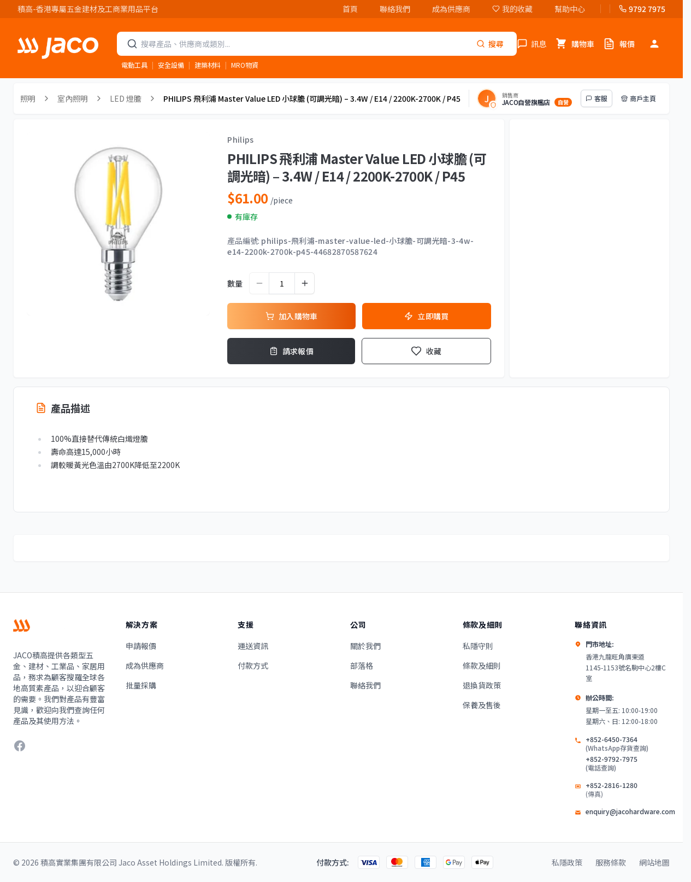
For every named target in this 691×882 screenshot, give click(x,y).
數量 (235, 283)
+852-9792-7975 (617, 763)
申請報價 (141, 645)
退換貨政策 (482, 685)
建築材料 (207, 64)
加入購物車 (291, 316)
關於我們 (365, 645)
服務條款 (610, 862)
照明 (28, 98)
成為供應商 (451, 8)
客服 (596, 98)
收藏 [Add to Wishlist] (426, 351)
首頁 (350, 8)
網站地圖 (654, 862)
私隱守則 (478, 645)
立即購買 (426, 316)
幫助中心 (569, 8)
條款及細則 (482, 665)
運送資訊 (253, 645)
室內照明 (72, 98)
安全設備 (171, 64)
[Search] (490, 43)
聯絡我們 (395, 8)
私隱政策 (567, 862)
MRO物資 (244, 64)
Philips (240, 139)
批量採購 (141, 685)
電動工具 (134, 64)
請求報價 (291, 351)
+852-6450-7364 (617, 743)
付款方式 (253, 665)
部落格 (361, 665)
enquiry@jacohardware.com (630, 811)
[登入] (654, 44)
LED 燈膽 (125, 98)
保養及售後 (482, 704)
